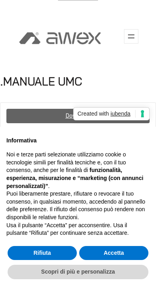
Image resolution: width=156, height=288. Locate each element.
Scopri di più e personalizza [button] (78, 271)
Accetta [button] (114, 253)
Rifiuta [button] (42, 253)
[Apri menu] (131, 36)
